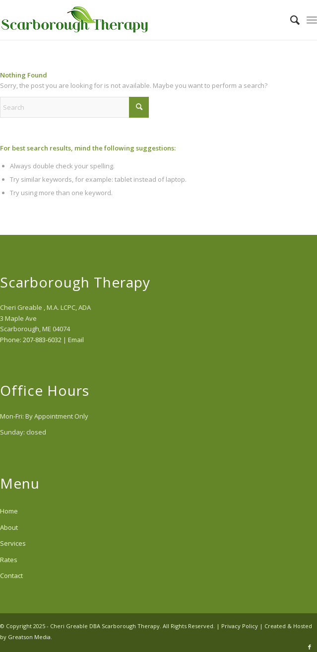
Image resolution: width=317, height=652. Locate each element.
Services (13, 543)
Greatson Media (29, 637)
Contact (11, 575)
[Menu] (312, 20)
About (9, 527)
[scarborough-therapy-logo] (127, 20)
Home (9, 511)
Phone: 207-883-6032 (31, 339)
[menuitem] (290, 20)
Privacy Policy (239, 626)
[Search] (290, 20)
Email (76, 339)
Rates (8, 559)
